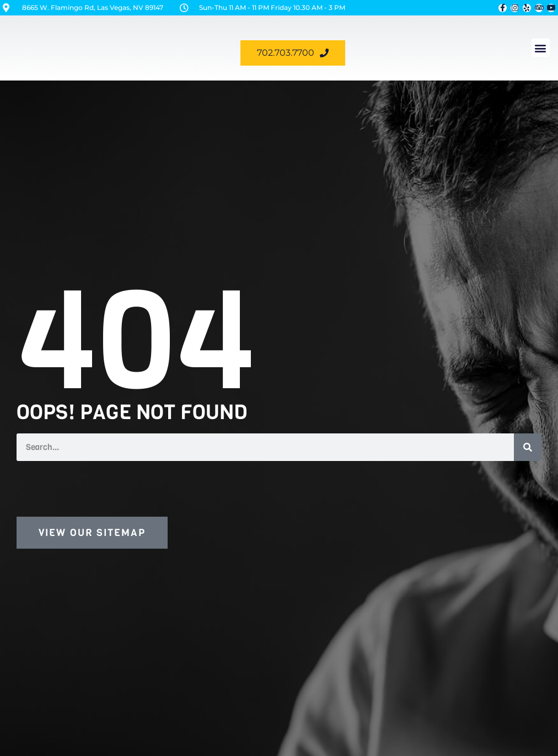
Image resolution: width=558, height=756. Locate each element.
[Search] (527, 447)
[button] (541, 48)
